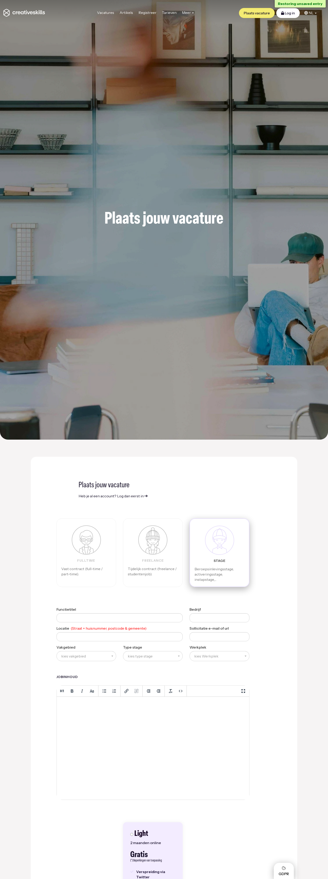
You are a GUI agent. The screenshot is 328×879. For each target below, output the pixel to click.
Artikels (126, 12)
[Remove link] (136, 691)
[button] (86, 656)
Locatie (62, 628)
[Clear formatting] (171, 691)
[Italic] (82, 691)
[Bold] (72, 691)
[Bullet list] (104, 691)
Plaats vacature (257, 13)
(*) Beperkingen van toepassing (146, 860)
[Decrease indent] (149, 691)
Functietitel (66, 609)
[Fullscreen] (243, 691)
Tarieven (169, 12)
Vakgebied (65, 647)
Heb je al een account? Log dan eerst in (113, 496)
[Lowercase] (92, 691)
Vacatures (105, 12)
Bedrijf (195, 609)
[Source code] (181, 691)
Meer (188, 12)
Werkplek (198, 647)
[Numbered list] (114, 691)
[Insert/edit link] (126, 691)
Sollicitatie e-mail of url (209, 628)
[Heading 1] (62, 691)
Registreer (147, 12)
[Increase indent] (159, 691)
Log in (288, 13)
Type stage (132, 647)
